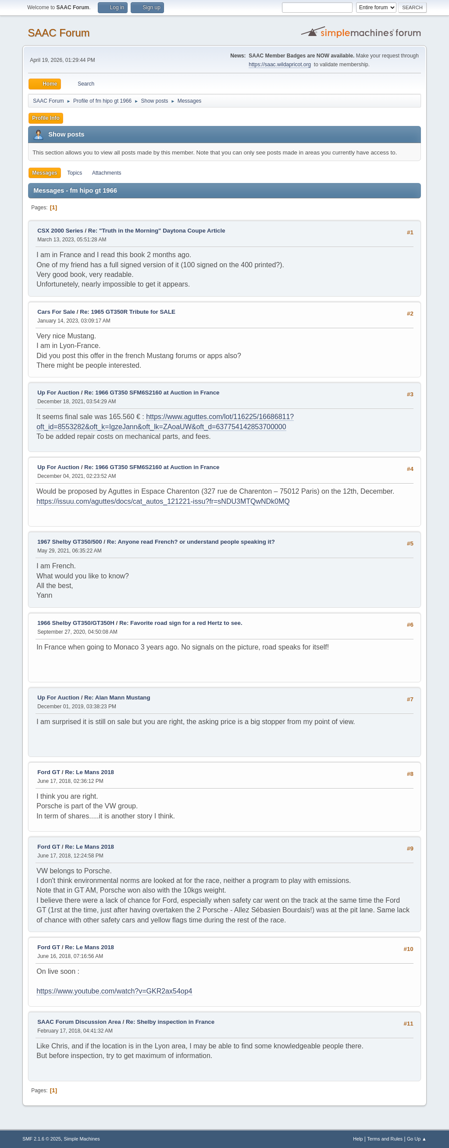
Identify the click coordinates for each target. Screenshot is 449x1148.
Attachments (106, 173)
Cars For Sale (56, 312)
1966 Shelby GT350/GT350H (75, 623)
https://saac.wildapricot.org (280, 64)
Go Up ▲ (417, 1138)
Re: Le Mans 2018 (89, 772)
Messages (44, 173)
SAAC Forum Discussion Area (79, 1022)
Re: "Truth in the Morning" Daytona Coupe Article (156, 230)
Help (358, 1138)
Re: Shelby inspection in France (170, 1022)
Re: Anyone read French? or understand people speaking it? (191, 541)
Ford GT (48, 772)
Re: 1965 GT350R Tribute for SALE (127, 312)
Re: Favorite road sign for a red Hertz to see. (180, 623)
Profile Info (46, 118)
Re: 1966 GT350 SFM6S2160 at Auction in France (151, 392)
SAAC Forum (58, 33)
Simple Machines (82, 1138)
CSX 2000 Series (60, 230)
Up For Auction (58, 392)
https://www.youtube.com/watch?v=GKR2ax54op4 (114, 991)
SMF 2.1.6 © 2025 (41, 1138)
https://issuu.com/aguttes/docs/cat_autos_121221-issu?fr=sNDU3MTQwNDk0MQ (163, 501)
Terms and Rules (385, 1138)
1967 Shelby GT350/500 (69, 541)
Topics (74, 173)
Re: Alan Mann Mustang (117, 697)
